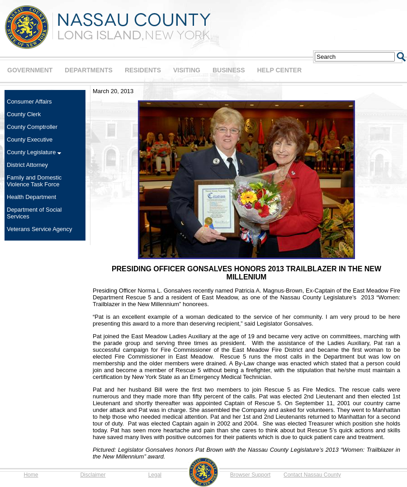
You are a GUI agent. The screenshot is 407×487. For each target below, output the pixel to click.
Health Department (31, 197)
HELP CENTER (279, 70)
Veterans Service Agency (39, 229)
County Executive (29, 139)
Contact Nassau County (312, 475)
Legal (154, 475)
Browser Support (250, 475)
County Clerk (24, 114)
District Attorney (27, 164)
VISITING (186, 70)
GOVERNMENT (29, 70)
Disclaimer (92, 475)
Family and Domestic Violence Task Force (34, 181)
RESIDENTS (143, 70)
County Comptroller (32, 126)
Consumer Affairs (29, 101)
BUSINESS (229, 70)
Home (31, 475)
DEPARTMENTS (89, 70)
